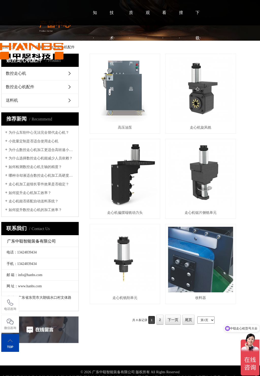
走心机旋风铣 (174, 110)
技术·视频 (112, 50)
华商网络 (202, 364)
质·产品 (131, 50)
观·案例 (148, 50)
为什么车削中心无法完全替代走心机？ (39, 132)
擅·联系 (181, 50)
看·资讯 (164, 50)
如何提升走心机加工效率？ (30, 193)
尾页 (188, 199)
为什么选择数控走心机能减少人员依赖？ (41, 158)
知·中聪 (95, 50)
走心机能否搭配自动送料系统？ (33, 201)
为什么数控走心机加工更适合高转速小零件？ (42, 150)
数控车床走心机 (33, 364)
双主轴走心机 (94, 364)
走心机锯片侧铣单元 (116, 177)
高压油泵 (116, 110)
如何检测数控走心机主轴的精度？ (35, 167)
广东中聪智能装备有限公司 (127, 364)
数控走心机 (55, 364)
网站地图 (130, 369)
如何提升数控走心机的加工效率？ (35, 210)
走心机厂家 (74, 364)
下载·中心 (198, 50)
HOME (75, 51)
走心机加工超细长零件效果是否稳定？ (39, 184)
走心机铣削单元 (174, 177)
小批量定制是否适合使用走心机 (33, 141)
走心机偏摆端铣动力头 (232, 110)
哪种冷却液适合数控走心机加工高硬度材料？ (42, 175)
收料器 (232, 177)
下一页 (173, 199)
